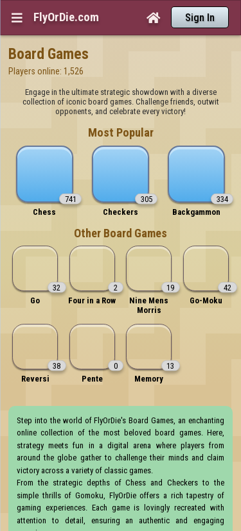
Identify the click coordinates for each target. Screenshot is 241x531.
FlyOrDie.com (66, 17)
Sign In (200, 18)
